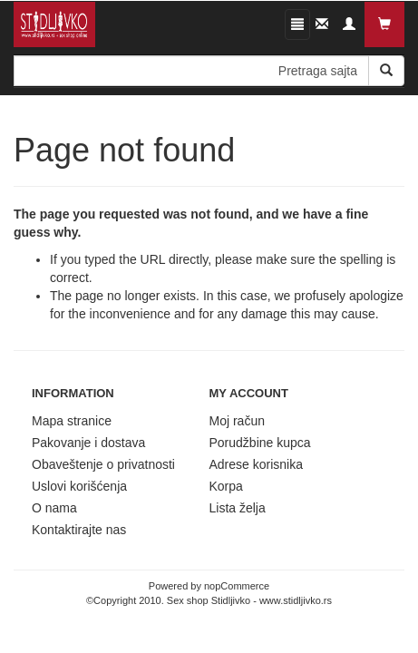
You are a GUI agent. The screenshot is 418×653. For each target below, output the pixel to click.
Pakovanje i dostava (88, 442)
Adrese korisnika (256, 464)
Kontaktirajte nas (79, 529)
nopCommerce (236, 585)
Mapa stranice (72, 421)
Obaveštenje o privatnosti (103, 464)
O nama (54, 508)
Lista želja (237, 508)
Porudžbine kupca (260, 442)
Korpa (226, 486)
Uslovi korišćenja (79, 486)
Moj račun (237, 421)
